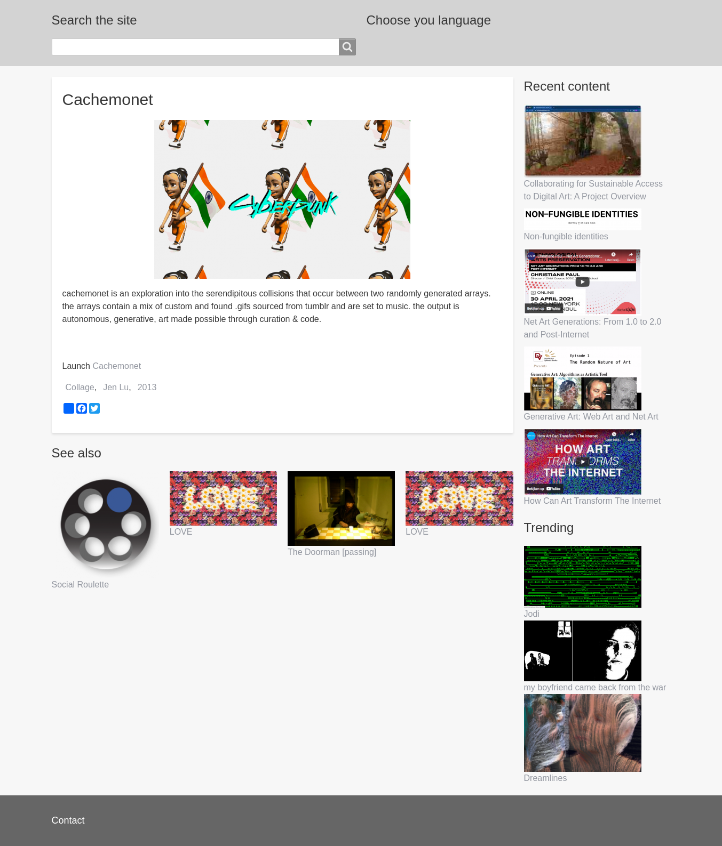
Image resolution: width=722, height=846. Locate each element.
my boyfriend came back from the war (595, 687)
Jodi (531, 613)
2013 (147, 387)
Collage (80, 387)
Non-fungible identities (566, 236)
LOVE (181, 531)
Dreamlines (545, 778)
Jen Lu (116, 387)
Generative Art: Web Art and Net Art (591, 416)
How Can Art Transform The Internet (592, 500)
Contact (68, 820)
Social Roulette (80, 584)
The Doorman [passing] (332, 552)
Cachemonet (116, 365)
